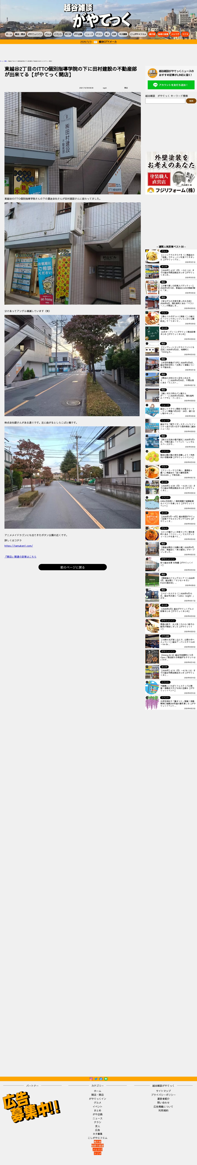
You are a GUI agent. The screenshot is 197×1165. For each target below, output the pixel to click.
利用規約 (163, 1110)
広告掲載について (163, 1106)
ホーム (9, 34)
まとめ (68, 34)
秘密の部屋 (163, 34)
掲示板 (152, 34)
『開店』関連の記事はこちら (20, 556)
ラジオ (185, 34)
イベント (58, 34)
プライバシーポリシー (163, 1094)
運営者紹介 (163, 1098)
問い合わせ (163, 1102)
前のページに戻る (72, 567)
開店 (6, 61)
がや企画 (78, 34)
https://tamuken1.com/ (18, 545)
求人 (107, 34)
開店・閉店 (20, 34)
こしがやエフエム (138, 34)
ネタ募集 (123, 34)
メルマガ (175, 34)
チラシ (99, 34)
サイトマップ (163, 1091)
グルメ (48, 34)
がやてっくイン (35, 34)
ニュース (89, 34)
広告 (114, 34)
